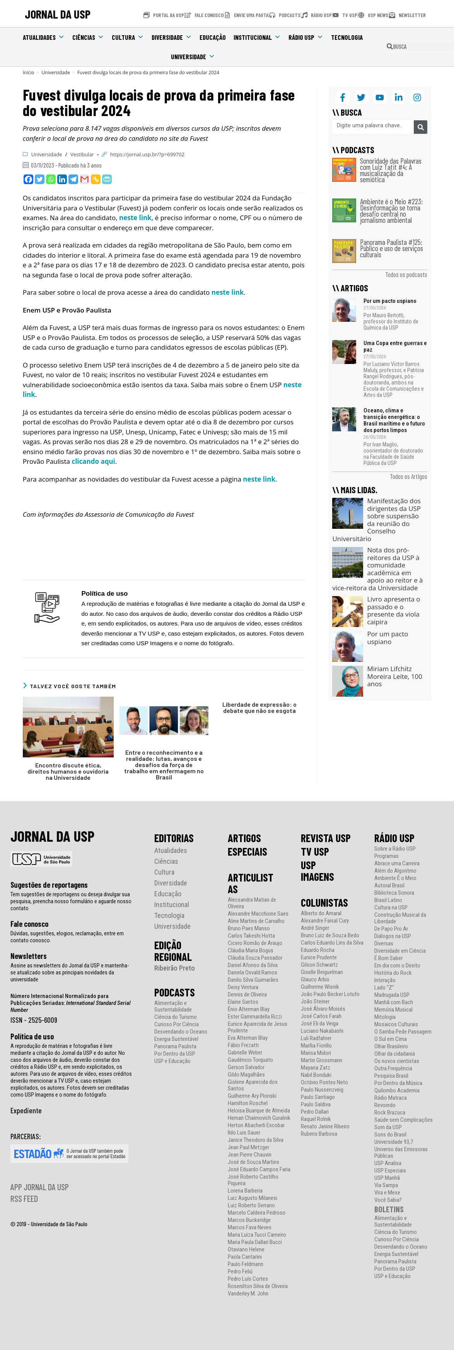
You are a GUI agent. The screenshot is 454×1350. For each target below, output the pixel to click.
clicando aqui (93, 461)
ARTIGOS (244, 837)
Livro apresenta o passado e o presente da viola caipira (393, 610)
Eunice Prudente (319, 957)
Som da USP (388, 1127)
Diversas (383, 943)
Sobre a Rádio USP (395, 849)
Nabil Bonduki (316, 1075)
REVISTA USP (326, 837)
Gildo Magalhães (246, 1074)
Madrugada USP (392, 995)
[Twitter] (39, 179)
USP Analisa (387, 1163)
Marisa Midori (316, 1053)
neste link (135, 217)
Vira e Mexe (387, 1192)
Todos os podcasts (406, 274)
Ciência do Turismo (175, 1017)
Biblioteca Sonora (394, 893)
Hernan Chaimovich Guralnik (259, 1118)
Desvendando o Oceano (180, 1032)
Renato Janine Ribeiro (325, 1126)
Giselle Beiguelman (322, 972)
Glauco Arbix (315, 979)
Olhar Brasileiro (391, 1046)
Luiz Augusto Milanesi (252, 1198)
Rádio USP (305, 37)
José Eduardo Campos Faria (259, 1169)
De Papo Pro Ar (391, 929)
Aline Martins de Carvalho (256, 921)
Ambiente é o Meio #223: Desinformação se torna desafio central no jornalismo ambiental (391, 210)
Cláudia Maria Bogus (250, 950)
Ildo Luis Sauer (244, 1133)
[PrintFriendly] (107, 179)
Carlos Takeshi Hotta (251, 936)
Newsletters (28, 955)
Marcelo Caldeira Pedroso (256, 1213)
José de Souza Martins (253, 1162)
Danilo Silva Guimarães (253, 980)
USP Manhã (387, 1178)
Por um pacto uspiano (390, 300)
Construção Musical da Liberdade (400, 918)
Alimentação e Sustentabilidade (173, 1006)
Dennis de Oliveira (247, 994)
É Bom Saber (388, 958)
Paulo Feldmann (245, 1264)
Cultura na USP (391, 907)
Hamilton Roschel (248, 1103)
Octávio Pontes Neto (324, 1082)
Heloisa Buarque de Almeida (259, 1110)
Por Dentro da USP (174, 1054)
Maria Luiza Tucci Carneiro (257, 1235)
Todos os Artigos (408, 476)
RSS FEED (24, 1198)
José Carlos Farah (321, 1016)
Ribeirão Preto (174, 968)
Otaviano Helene (246, 1249)
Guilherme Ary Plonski (252, 1096)
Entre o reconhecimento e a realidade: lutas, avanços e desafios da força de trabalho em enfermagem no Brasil (164, 764)
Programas (386, 856)
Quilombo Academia (397, 1090)
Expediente (26, 1110)
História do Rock (393, 973)
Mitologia (385, 1017)
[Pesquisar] (420, 127)
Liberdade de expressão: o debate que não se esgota (259, 707)
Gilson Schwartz (319, 965)
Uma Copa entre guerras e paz (395, 346)
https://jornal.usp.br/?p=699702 (147, 154)
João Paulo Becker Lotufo (330, 994)
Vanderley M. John (248, 1293)
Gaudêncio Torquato (250, 1060)
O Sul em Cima (390, 1039)
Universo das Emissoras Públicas (401, 1152)
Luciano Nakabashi (322, 1031)
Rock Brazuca (389, 1112)
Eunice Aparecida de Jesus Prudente (257, 1027)
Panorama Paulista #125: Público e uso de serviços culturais (391, 248)
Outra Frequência (393, 1068)
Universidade (193, 56)
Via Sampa (386, 1185)
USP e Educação (172, 1061)
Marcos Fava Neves (249, 1227)
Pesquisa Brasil (391, 1076)
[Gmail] (84, 179)
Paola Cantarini (245, 1257)
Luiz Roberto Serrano (251, 1205)
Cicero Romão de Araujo (255, 943)
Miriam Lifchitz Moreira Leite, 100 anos (394, 676)
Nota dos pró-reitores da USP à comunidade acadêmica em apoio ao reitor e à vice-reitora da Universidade (377, 568)
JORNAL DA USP (57, 14)
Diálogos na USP (392, 936)
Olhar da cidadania (394, 1054)
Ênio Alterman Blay (249, 1009)
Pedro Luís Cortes (248, 1279)
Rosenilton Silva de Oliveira (258, 1286)
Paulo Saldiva (316, 1104)
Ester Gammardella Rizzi (255, 1016)
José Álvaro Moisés (323, 1009)
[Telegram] (73, 179)
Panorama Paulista (175, 1046)
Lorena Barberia (245, 1191)
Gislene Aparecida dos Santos (253, 1085)
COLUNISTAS (324, 902)
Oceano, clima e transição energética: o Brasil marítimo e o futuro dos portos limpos (394, 420)
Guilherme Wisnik (320, 987)
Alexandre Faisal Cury (325, 921)
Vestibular (82, 154)
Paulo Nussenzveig (322, 1090)
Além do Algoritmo (395, 871)
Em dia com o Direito (397, 965)
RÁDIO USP (394, 837)
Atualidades (44, 37)
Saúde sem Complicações (403, 1120)
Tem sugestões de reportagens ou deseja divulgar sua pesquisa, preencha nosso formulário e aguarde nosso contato (70, 901)
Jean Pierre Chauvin (249, 1155)
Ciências (88, 37)
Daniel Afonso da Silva (253, 965)
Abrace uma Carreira (397, 863)
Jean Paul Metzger (248, 1147)
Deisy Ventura (243, 987)
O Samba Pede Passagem (403, 1032)
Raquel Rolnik (316, 1119)
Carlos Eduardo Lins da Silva (332, 943)
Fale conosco (29, 923)
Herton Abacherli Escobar (256, 1125)
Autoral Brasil (389, 885)
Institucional (257, 37)
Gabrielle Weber (245, 1052)
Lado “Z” (384, 987)
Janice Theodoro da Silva (255, 1140)
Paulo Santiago (318, 1097)
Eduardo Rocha (318, 950)
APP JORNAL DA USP (39, 1187)
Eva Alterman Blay (248, 1038)
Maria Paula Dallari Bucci (255, 1242)
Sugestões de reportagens (49, 884)
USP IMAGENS (317, 870)
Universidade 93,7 (393, 1142)
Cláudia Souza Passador (255, 958)
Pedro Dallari (315, 1112)
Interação (385, 980)
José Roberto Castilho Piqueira (253, 1180)
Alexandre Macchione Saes (258, 914)
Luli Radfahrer (316, 1038)
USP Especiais (390, 1170)
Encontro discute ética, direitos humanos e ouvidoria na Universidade (68, 771)
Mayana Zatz (315, 1068)
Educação (213, 37)
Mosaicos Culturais (396, 1024)
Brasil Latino (388, 900)
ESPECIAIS (247, 851)
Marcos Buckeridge (249, 1220)
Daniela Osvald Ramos (252, 972)
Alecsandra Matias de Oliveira (252, 903)
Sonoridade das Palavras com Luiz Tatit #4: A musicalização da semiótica (391, 170)
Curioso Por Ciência (176, 1024)
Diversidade (172, 37)
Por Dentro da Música (398, 1083)
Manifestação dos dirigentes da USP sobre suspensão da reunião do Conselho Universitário (376, 519)
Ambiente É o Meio (395, 878)
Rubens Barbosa (319, 1134)
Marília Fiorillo (316, 1045)
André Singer (315, 928)
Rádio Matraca (390, 1098)
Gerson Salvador (246, 1067)
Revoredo (385, 1105)
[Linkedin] (62, 179)
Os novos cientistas (396, 1061)
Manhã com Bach (393, 1002)
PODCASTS (174, 992)
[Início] (28, 72)
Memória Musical (393, 1010)
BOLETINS (389, 1209)
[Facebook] (28, 179)
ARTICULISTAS (250, 883)
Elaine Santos (243, 1002)
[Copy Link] (96, 179)
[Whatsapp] (51, 179)
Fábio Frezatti (243, 1045)
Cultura (128, 37)
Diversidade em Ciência (400, 951)
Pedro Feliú (240, 1271)
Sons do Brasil (390, 1134)
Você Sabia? (388, 1200)
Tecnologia (347, 37)
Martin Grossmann (321, 1060)
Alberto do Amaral (321, 913)
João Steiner (315, 1001)
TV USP (315, 851)
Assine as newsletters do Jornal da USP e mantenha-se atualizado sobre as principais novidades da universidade (69, 972)
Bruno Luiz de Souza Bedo (330, 935)
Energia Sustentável (176, 1039)
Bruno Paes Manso (249, 928)
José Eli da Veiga (319, 1023)
